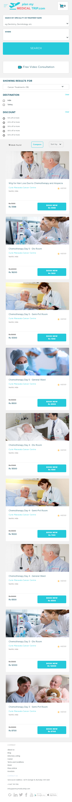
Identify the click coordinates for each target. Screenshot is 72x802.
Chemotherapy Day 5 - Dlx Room (25, 249)
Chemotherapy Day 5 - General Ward (27, 380)
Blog (9, 753)
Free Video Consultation (36, 67)
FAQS (9, 765)
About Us (10, 750)
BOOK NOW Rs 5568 (51, 206)
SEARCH (36, 48)
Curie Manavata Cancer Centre (22, 188)
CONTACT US (12, 776)
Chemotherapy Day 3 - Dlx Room (25, 642)
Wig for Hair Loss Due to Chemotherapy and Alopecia (36, 183)
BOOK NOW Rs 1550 (51, 468)
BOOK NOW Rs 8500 (51, 403)
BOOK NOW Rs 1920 (51, 272)
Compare (37, 144)
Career (10, 759)
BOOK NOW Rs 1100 (51, 533)
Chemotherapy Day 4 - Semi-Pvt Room (28, 511)
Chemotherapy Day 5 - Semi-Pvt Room (28, 314)
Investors (10, 771)
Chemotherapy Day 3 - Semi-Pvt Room (28, 707)
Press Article (12, 768)
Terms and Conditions (15, 762)
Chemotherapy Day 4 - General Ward (27, 576)
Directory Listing (13, 756)
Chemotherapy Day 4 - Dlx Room (25, 445)
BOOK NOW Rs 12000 (51, 664)
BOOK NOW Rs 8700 (51, 730)
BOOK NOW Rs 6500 (51, 599)
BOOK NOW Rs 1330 (51, 337)
